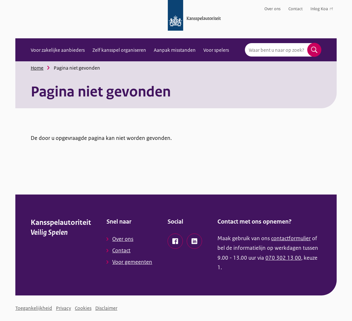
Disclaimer (106, 308)
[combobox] (283, 50)
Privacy (63, 308)
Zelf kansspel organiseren (119, 50)
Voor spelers (216, 50)
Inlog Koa (321, 10)
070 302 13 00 (283, 257)
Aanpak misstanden (175, 50)
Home (37, 68)
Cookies (83, 308)
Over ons (272, 8)
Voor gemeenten (132, 261)
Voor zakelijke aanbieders (58, 50)
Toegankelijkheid (33, 308)
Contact (295, 8)
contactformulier (291, 238)
